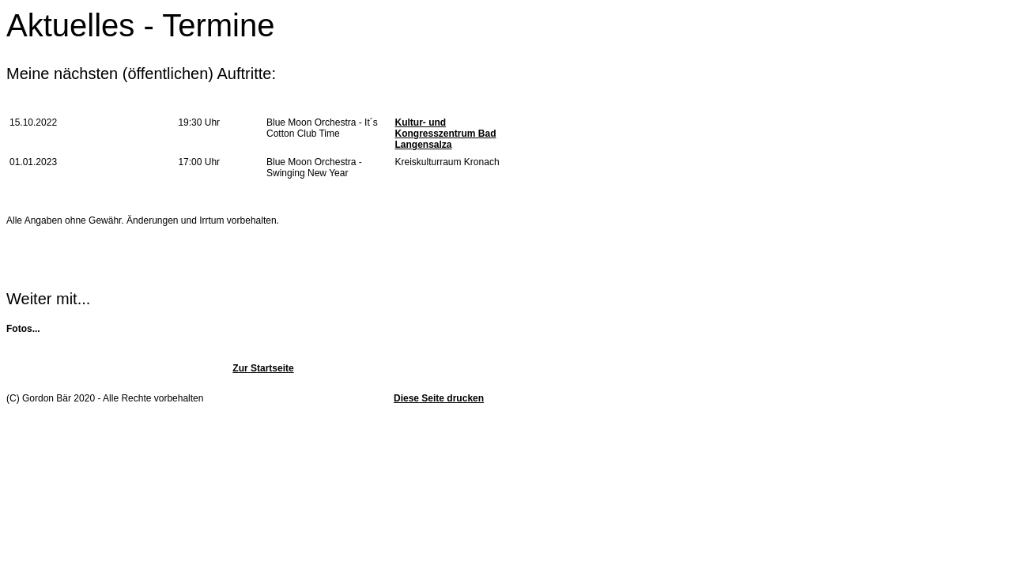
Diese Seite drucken (439, 398)
